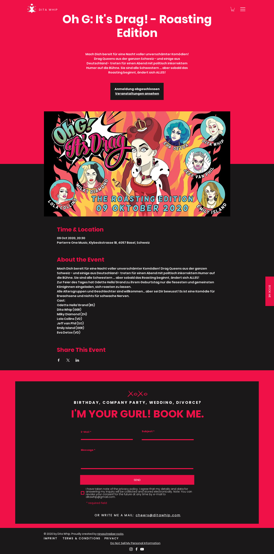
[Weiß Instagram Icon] (131, 549)
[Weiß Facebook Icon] (136, 549)
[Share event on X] (68, 360)
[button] (232, 9)
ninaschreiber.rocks (110, 534)
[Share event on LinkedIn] (77, 360)
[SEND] (137, 480)
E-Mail (85, 432)
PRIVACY (111, 538)
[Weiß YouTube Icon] (142, 549)
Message (87, 450)
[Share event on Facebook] (59, 360)
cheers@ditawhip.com (158, 515)
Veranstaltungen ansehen (137, 93)
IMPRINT (50, 538)
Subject (147, 431)
